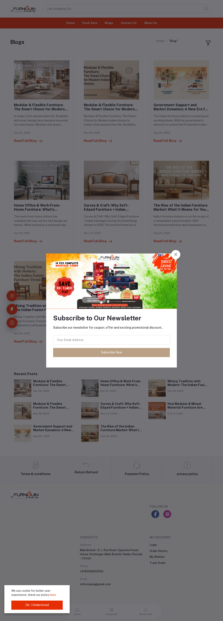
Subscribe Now (111, 352)
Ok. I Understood (37, 605)
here (53, 594)
